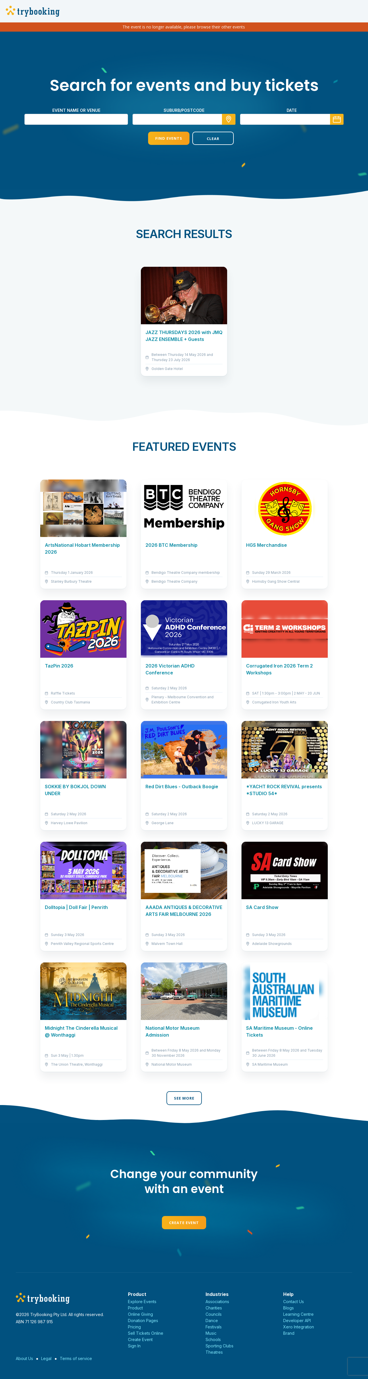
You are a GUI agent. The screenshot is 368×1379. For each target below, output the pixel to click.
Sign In (134, 1345)
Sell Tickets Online (145, 1333)
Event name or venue (76, 110)
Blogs (288, 1307)
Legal (46, 1358)
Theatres (214, 1352)
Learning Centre (298, 1314)
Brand (288, 1333)
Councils (214, 1314)
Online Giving (140, 1314)
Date (292, 110)
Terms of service (76, 1358)
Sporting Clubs (219, 1345)
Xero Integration (298, 1326)
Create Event (184, 1222)
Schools (213, 1339)
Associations (217, 1301)
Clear (206, 138)
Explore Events (142, 1301)
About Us (24, 1358)
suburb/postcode (184, 110)
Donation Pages (143, 1320)
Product (135, 1307)
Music (211, 1333)
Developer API (297, 1320)
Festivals (214, 1326)
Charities (214, 1307)
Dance (212, 1320)
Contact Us (293, 1301)
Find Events (161, 138)
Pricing (134, 1326)
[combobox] (184, 119)
